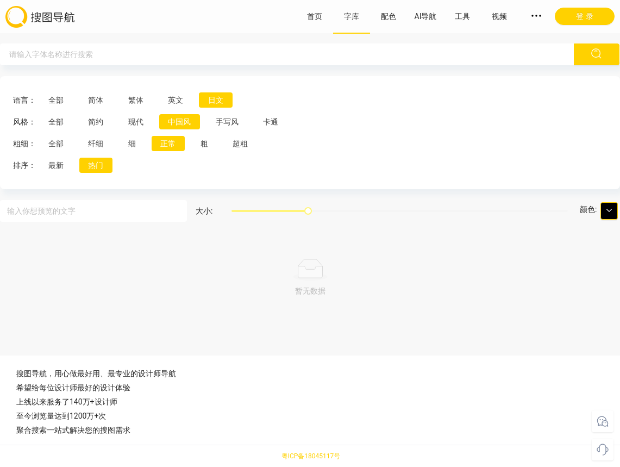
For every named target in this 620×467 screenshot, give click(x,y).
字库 (351, 16)
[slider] (308, 211)
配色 (388, 16)
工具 (462, 16)
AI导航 (426, 16)
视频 (499, 16)
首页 (314, 16)
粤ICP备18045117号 (311, 456)
